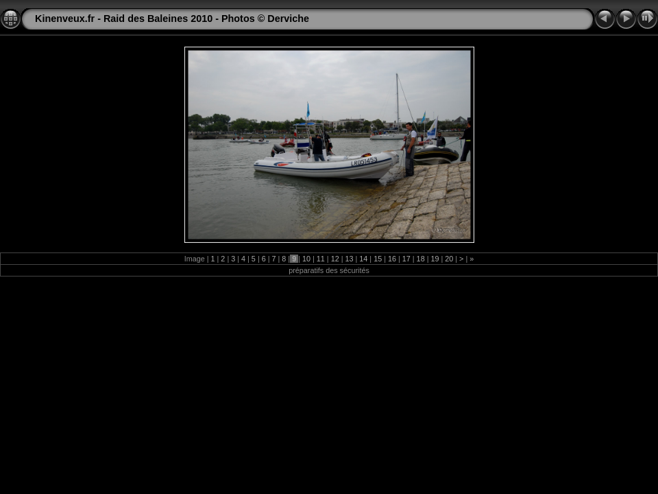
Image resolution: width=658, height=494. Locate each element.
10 (306, 259)
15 (377, 259)
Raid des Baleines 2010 (157, 18)
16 (392, 259)
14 (363, 259)
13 (349, 259)
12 (335, 259)
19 (434, 259)
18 (421, 259)
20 (449, 259)
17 (406, 259)
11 (321, 259)
